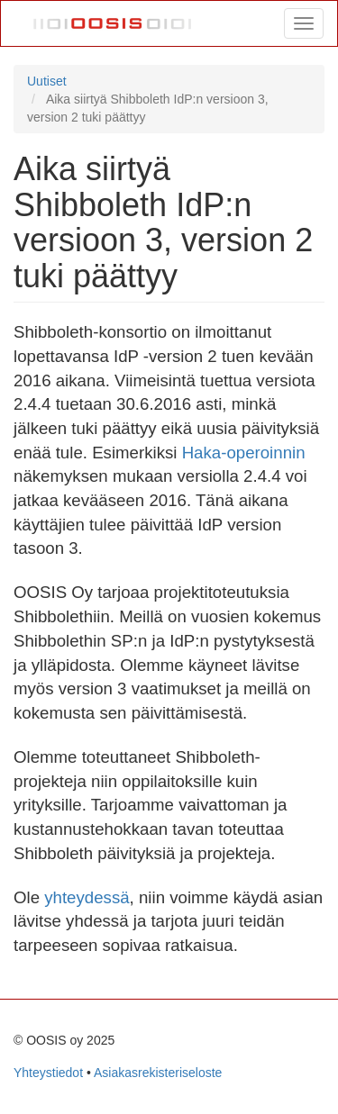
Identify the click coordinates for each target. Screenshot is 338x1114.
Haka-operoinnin (244, 452)
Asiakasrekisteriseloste (158, 1072)
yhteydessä (86, 897)
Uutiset (47, 81)
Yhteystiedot (48, 1072)
